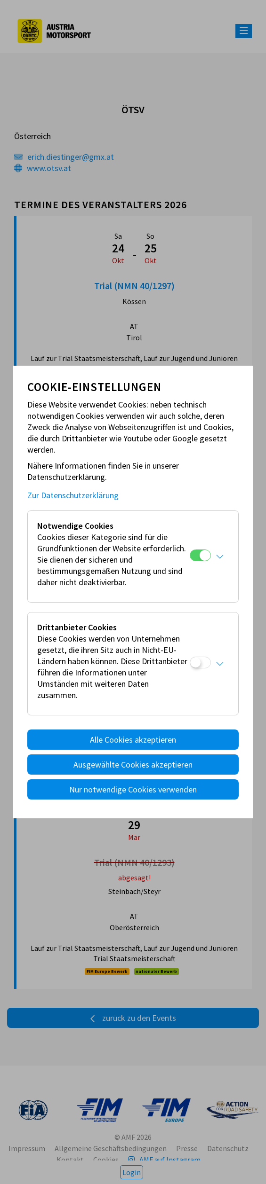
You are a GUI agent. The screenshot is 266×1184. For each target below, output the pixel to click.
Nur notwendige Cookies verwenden (133, 789)
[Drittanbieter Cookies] (200, 662)
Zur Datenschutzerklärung (73, 495)
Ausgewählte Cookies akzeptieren (133, 764)
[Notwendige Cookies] (200, 555)
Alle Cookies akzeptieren (133, 739)
